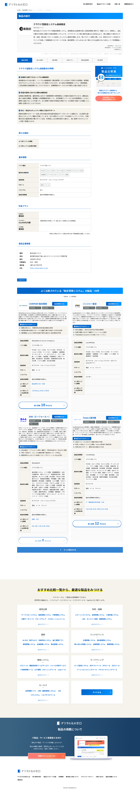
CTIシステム (35, 695)
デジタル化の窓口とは (24, 777)
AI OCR (25, 640)
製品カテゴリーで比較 (103, 4)
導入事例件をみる (43, 404)
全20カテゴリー (96, 650)
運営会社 (20, 780)
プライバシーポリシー (87, 777)
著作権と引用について (72, 777)
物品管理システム (57, 644)
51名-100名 (104, 509)
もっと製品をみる (70, 550)
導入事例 (100, 60)
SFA (59, 691)
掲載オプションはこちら (46, 756)
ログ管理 (37, 669)
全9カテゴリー (42, 624)
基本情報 (54, 60)
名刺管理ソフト (30, 691)
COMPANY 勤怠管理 (38, 303)
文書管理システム (89, 640)
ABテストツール (95, 665)
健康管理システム (105, 619)
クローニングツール (49, 669)
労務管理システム (99, 644)
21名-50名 (89, 509)
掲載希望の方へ (129, 4)
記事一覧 (117, 4)
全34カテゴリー (42, 650)
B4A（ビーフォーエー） (39, 416)
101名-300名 (46, 526)
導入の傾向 (40, 60)
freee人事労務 (89, 417)
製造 (33, 384)
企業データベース (27, 619)
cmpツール (62, 669)
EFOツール (106, 665)
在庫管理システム (43, 644)
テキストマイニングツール (107, 669)
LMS (83, 619)
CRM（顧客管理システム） (47, 691)
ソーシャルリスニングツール (87, 669)
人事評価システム (112, 615)
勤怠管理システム (27, 10)
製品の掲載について (111, 777)
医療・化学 (35, 519)
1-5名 (39, 526)
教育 (36, 384)
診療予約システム (45, 640)
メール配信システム (81, 665)
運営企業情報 (85, 60)
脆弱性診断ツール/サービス (39, 665)
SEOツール (116, 665)
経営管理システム (44, 615)
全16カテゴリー (96, 675)
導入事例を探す (88, 4)
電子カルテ (33, 640)
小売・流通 (41, 384)
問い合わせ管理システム (82, 644)
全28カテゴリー (42, 675)
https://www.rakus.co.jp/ (39, 268)
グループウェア (40, 619)
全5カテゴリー (42, 700)
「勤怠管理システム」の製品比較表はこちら (109, 98)
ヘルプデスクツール (48, 695)
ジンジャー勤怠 (90, 303)
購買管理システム (113, 644)
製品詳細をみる (59, 304)
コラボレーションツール (56, 619)
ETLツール (24, 665)
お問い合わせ (99, 777)
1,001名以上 (35, 391)
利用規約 (61, 777)
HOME (19, 10)
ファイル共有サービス (58, 665)
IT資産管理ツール (26, 669)
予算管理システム (58, 615)
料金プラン (70, 60)
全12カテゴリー (96, 624)
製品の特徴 (24, 60)
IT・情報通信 (90, 502)
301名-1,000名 (44, 391)
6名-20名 (35, 526)
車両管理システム (29, 644)
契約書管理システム (104, 640)
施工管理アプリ (58, 640)
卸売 (95, 502)
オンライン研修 (92, 619)
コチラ (120, 53)
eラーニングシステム (82, 615)
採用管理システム (98, 615)
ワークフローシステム (29, 615)
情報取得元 (117, 49)
